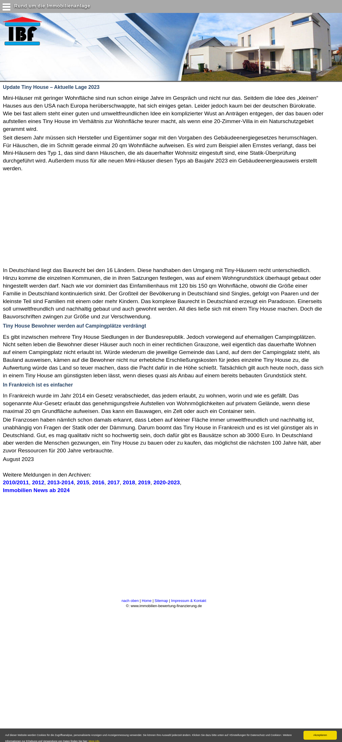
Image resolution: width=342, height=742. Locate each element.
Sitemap (161, 600)
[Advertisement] (111, 218)
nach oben (130, 600)
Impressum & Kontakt (188, 600)
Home (146, 600)
